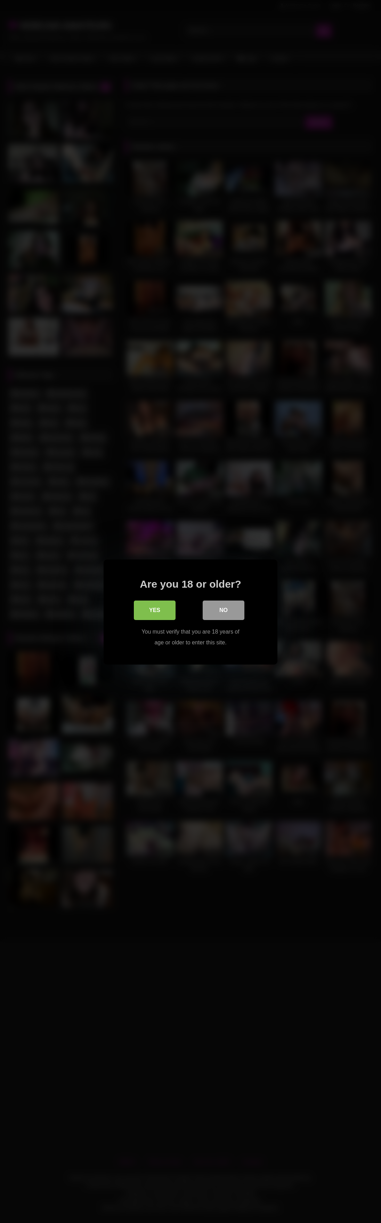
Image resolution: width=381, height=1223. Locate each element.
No (223, 610)
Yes (154, 610)
